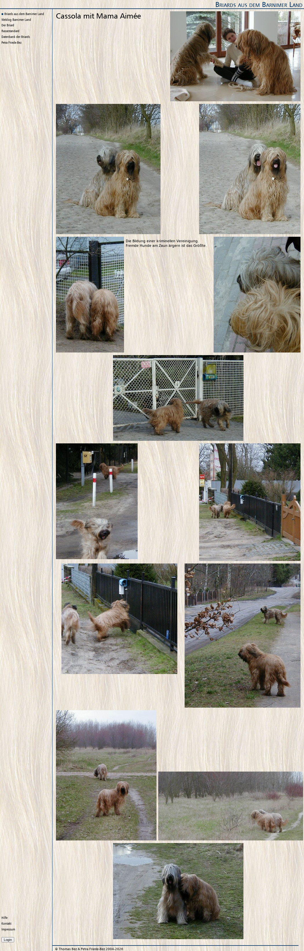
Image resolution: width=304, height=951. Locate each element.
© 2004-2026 (89, 949)
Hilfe (4, 918)
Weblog (16, 20)
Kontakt (6, 923)
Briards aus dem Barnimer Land (259, 4)
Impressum (8, 929)
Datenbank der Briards (15, 37)
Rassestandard (10, 31)
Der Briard (7, 25)
